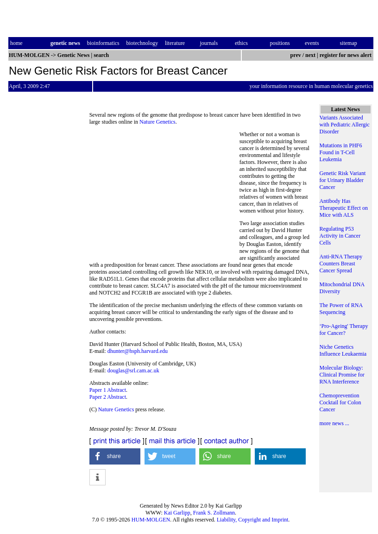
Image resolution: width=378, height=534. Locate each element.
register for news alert (346, 55)
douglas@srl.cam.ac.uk (133, 370)
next (310, 55)
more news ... (334, 423)
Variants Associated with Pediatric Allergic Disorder (345, 124)
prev (295, 55)
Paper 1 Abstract (107, 390)
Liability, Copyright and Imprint (253, 519)
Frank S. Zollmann (214, 512)
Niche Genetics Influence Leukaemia (343, 350)
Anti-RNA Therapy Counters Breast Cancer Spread (341, 263)
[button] (115, 456)
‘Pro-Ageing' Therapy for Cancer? (344, 329)
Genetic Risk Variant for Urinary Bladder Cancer (343, 180)
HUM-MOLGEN (151, 519)
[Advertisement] (164, 194)
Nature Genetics (157, 122)
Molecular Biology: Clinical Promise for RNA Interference (342, 374)
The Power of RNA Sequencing (341, 308)
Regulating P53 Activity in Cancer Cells (340, 236)
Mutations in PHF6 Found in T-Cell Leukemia (341, 152)
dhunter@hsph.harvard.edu (137, 351)
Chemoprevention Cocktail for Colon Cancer (340, 402)
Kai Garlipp (177, 512)
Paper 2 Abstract (107, 397)
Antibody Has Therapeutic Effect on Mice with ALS (344, 208)
